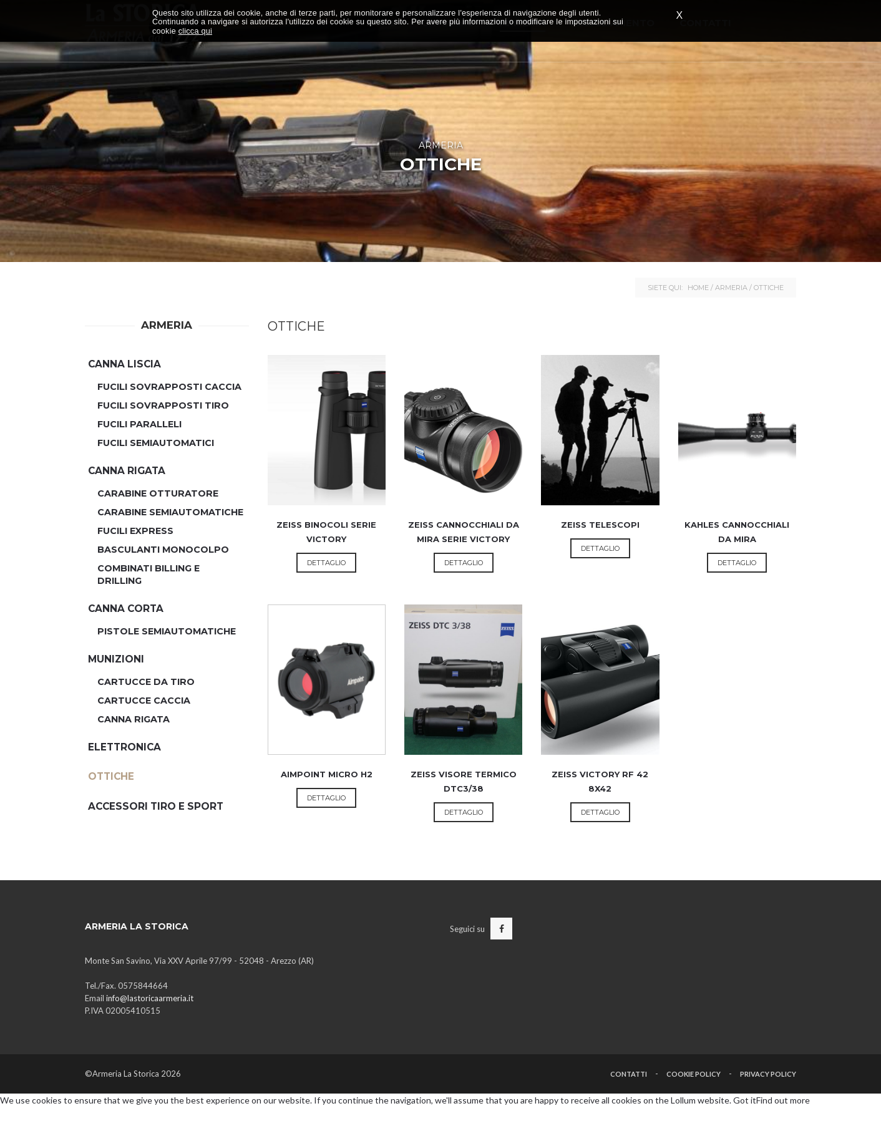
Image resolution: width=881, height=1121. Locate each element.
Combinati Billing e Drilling (148, 574)
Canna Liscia (124, 364)
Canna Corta (125, 608)
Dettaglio (326, 562)
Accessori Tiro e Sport (155, 806)
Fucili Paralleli (139, 424)
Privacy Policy (768, 1074)
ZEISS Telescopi (600, 525)
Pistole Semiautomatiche (166, 631)
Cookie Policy (693, 1074)
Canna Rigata (126, 471)
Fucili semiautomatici (155, 443)
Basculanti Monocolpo (163, 549)
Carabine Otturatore (157, 493)
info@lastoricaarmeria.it (149, 998)
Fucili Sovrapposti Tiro (163, 405)
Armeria (731, 287)
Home (698, 287)
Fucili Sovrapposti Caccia (169, 386)
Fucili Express (135, 530)
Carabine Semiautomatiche (170, 512)
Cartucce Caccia (143, 700)
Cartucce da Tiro (146, 681)
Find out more (783, 1100)
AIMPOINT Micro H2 (326, 774)
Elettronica (124, 747)
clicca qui (195, 31)
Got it (744, 1100)
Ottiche (111, 776)
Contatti (628, 1074)
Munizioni (116, 659)
